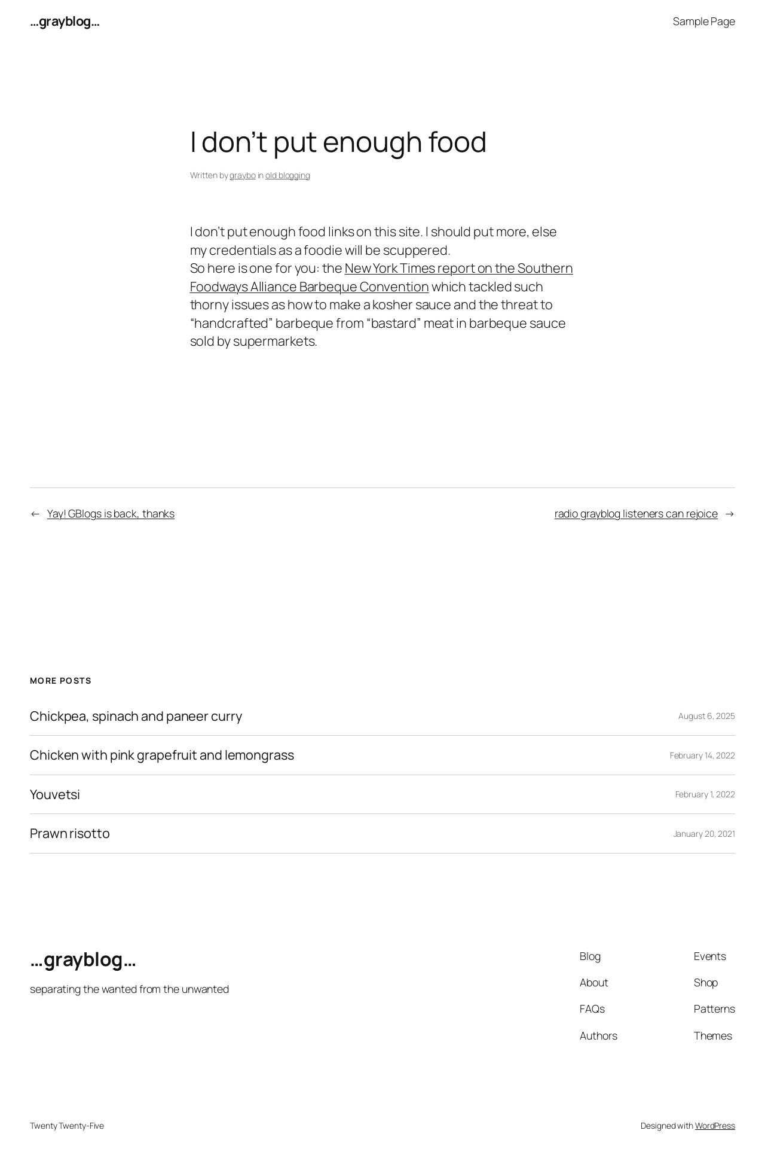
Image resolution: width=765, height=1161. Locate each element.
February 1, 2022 (705, 794)
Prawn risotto (70, 833)
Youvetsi (55, 794)
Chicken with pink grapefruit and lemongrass (162, 755)
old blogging (287, 175)
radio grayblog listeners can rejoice (636, 513)
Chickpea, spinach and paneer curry (136, 716)
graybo (242, 175)
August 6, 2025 (706, 715)
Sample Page (704, 21)
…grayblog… (64, 21)
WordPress (715, 1125)
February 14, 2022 (702, 755)
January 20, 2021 (704, 833)
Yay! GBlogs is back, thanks (111, 513)
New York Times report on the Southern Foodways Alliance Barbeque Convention (382, 277)
